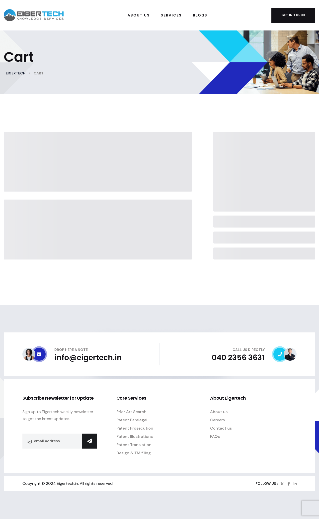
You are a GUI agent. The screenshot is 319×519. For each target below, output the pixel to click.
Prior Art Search (131, 411)
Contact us (221, 428)
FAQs (215, 436)
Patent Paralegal (131, 420)
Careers (217, 420)
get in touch (293, 15)
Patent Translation (134, 444)
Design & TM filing (133, 453)
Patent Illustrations (134, 436)
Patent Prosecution (134, 428)
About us (219, 411)
